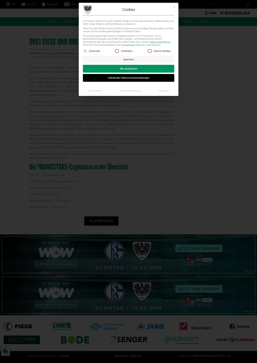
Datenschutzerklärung (160, 10)
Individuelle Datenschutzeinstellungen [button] (128, 46)
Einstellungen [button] (128, 13)
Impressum (164, 59)
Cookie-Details (95, 59)
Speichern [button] (128, 27)
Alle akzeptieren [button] (128, 36)
